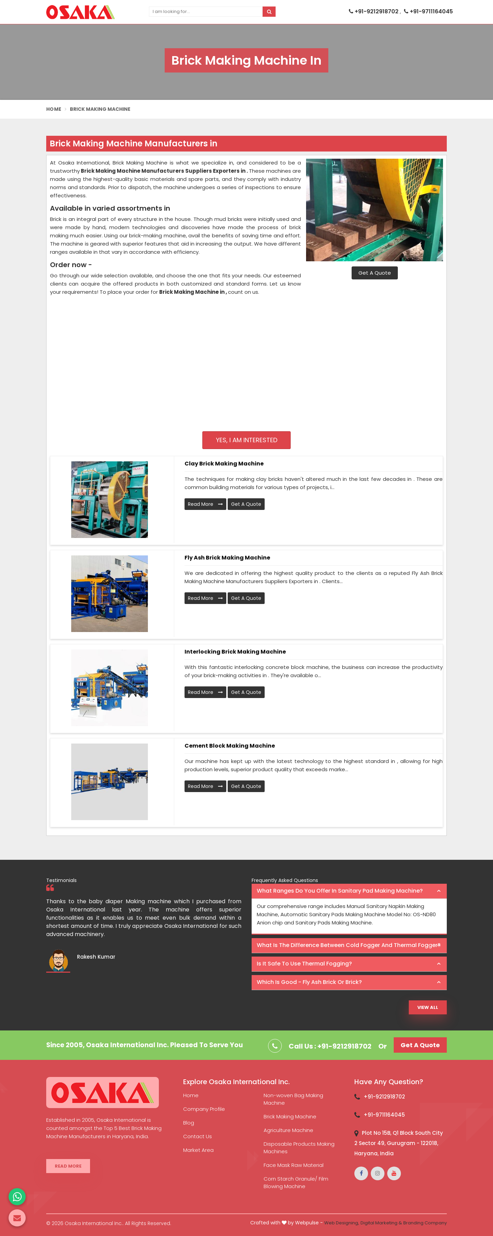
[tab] (349, 891)
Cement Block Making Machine (230, 746)
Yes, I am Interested (246, 440)
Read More (205, 504)
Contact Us (197, 1136)
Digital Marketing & (381, 1223)
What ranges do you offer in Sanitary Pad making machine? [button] (340, 891)
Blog (188, 1122)
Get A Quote (374, 272)
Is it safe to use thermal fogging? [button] (304, 964)
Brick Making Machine (290, 1116)
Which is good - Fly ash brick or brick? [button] (309, 982)
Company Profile (204, 1109)
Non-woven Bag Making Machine (293, 1099)
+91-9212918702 (374, 11)
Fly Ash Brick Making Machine (227, 558)
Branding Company (425, 1223)
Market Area (198, 1150)
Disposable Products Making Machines (299, 1147)
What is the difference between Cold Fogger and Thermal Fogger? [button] (349, 945)
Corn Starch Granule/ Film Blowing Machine (296, 1182)
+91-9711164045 (428, 11)
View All (427, 1007)
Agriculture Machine (288, 1130)
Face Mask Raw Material (294, 1165)
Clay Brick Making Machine (224, 464)
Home (53, 109)
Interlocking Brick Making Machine (235, 652)
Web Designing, (341, 1223)
